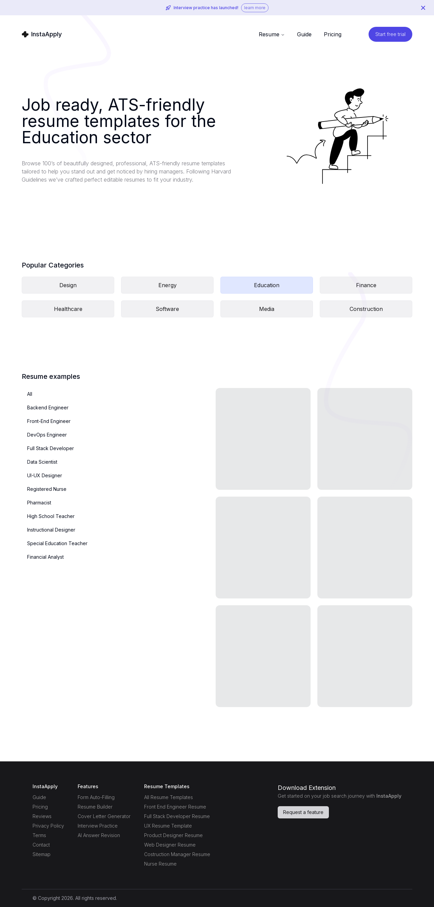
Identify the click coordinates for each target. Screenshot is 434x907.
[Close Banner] (423, 8)
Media (266, 309)
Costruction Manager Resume (177, 854)
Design (68, 285)
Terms (39, 835)
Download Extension (307, 787)
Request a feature (303, 812)
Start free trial (390, 34)
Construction (366, 309)
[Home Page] (42, 34)
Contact (41, 845)
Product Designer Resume (173, 835)
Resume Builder (95, 807)
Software (167, 309)
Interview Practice (98, 826)
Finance (366, 285)
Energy (167, 285)
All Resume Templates (168, 797)
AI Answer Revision (99, 835)
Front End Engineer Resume (175, 807)
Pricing (332, 34)
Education (266, 285)
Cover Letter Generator (104, 816)
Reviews (42, 816)
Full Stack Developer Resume (177, 816)
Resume (272, 34)
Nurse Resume (160, 864)
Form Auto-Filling (96, 797)
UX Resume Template (168, 826)
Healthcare (68, 309)
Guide (39, 797)
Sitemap (42, 854)
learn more (254, 7)
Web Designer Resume (170, 845)
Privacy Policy (48, 826)
